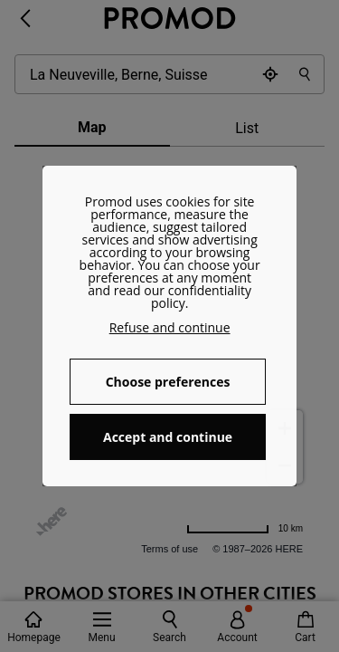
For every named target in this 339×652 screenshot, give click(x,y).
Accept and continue (167, 437)
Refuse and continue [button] (170, 327)
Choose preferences (168, 381)
